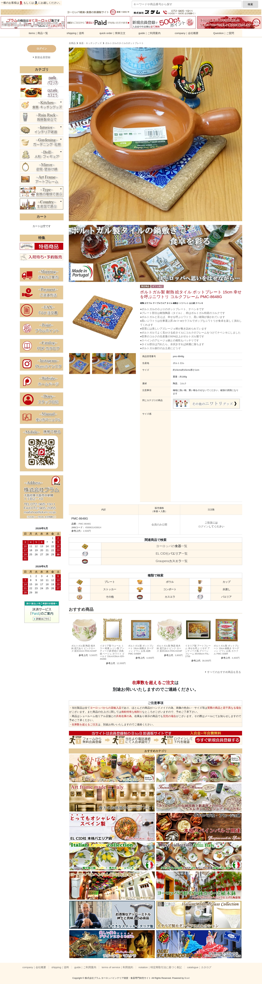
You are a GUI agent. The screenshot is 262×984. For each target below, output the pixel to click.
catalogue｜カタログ (199, 967)
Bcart (187, 978)
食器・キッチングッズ (90, 43)
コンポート (169, 589)
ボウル (170, 581)
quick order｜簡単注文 (112, 33)
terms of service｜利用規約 (117, 967)
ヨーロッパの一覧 (171, 546)
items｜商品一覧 (38, 33)
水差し (226, 589)
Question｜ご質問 (223, 33)
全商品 (72, 43)
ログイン (203, 526)
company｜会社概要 (186, 33)
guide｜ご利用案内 (149, 33)
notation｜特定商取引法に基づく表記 (160, 967)
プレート (109, 581)
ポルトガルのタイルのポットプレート (124, 43)
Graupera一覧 (172, 561)
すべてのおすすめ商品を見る (224, 671)
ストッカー (109, 589)
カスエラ (170, 596)
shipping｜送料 (75, 33)
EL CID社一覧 (171, 553)
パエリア (226, 596)
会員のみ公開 (159, 524)
